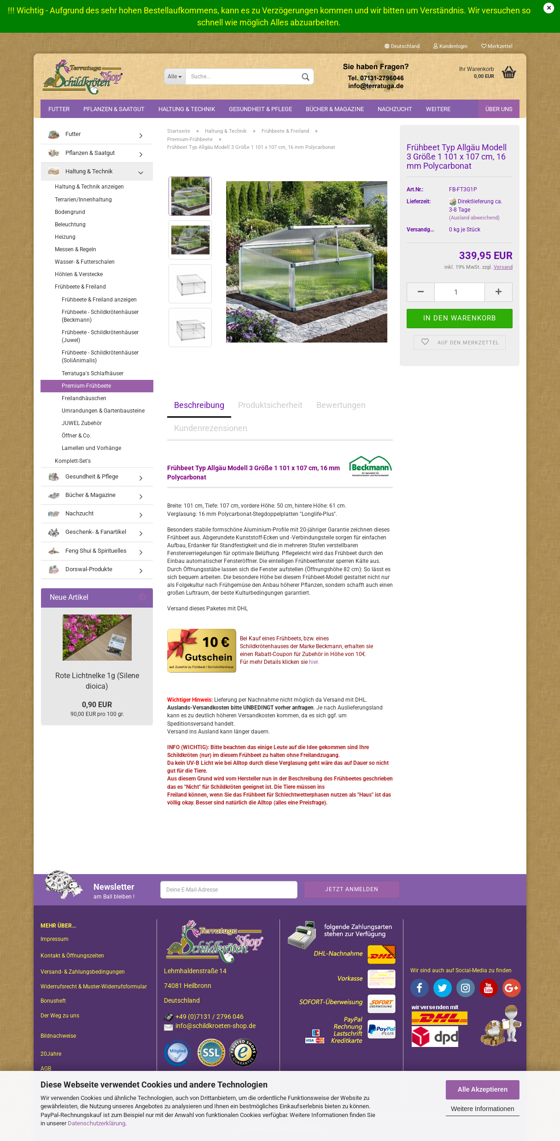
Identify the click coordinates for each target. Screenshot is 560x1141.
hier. (314, 662)
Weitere (438, 109)
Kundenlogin (450, 46)
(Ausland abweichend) (474, 218)
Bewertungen (341, 405)
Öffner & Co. (76, 435)
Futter (59, 109)
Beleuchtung (70, 224)
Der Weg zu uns (60, 1015)
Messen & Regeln (75, 249)
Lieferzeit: (419, 201)
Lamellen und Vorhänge (91, 448)
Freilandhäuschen (84, 398)
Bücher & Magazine (335, 109)
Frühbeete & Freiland (80, 287)
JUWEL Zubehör (82, 423)
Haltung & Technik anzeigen (89, 186)
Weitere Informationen (482, 1108)
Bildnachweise (58, 1036)
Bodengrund (70, 212)
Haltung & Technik (186, 109)
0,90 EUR (97, 704)
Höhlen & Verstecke (79, 274)
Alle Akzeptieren (483, 1089)
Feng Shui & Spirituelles (87, 551)
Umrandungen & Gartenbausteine (103, 411)
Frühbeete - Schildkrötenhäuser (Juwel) (100, 336)
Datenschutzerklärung (96, 1123)
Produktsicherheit (270, 405)
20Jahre (51, 1054)
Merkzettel (497, 46)
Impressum (55, 939)
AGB (46, 1068)
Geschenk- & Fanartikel (87, 532)
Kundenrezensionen (210, 428)
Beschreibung (199, 405)
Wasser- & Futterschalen (85, 262)
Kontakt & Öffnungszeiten (72, 955)
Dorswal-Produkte (80, 569)
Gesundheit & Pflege (260, 109)
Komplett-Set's (73, 461)
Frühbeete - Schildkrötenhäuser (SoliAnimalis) (100, 356)
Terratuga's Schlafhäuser (92, 373)
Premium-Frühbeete (86, 386)
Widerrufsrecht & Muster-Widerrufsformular (94, 986)
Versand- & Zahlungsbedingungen (83, 972)
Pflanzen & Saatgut (114, 109)
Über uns (499, 109)
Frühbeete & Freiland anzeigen (99, 299)
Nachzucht (395, 109)
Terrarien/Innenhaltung (83, 199)
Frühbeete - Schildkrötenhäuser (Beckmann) (100, 316)
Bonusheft (53, 1001)
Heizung (65, 237)
